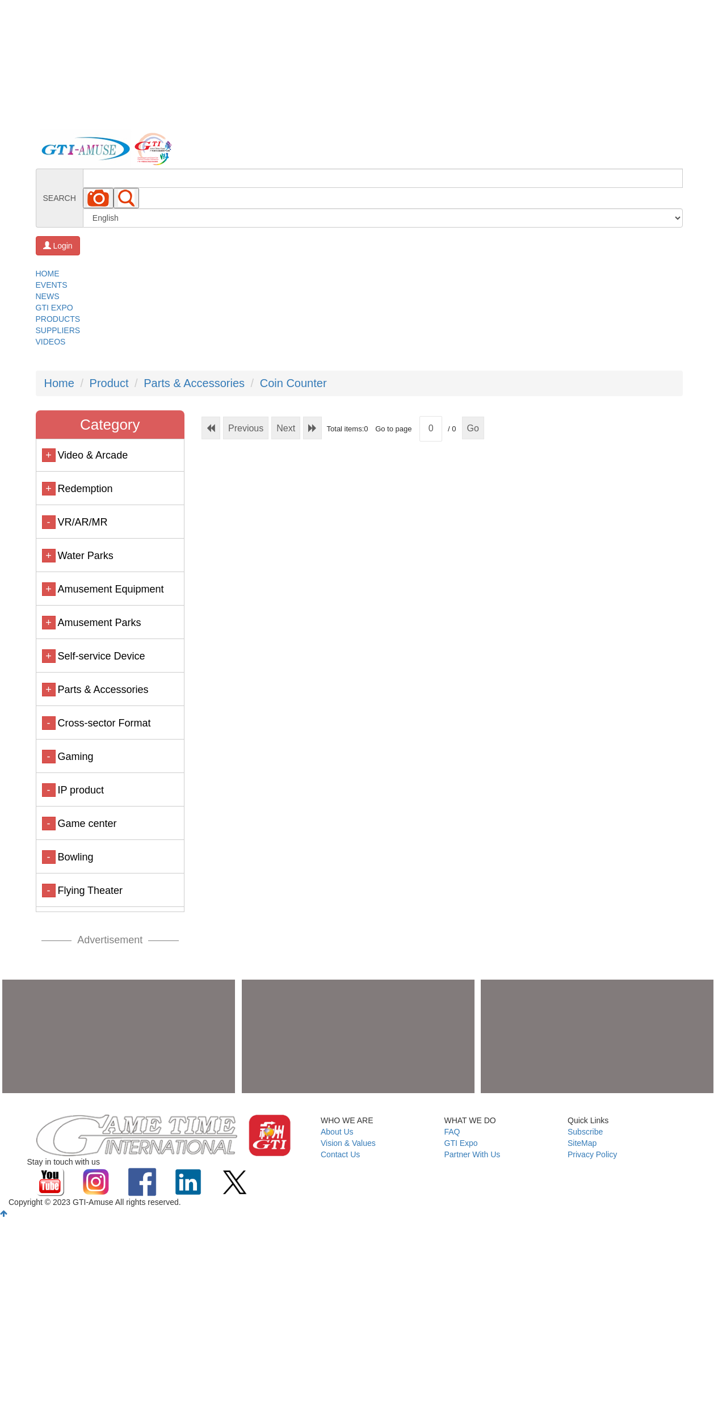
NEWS (48, 296)
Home (59, 383)
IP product (80, 790)
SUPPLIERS (58, 330)
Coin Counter (293, 383)
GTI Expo (461, 1143)
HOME (48, 273)
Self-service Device (101, 656)
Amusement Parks (99, 622)
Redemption (84, 488)
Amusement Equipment (110, 589)
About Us (337, 1131)
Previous (245, 428)
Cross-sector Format (103, 723)
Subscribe (585, 1131)
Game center (86, 823)
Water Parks (85, 555)
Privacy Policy (592, 1154)
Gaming (75, 756)
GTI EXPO (54, 307)
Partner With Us (472, 1154)
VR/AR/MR (82, 522)
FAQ (452, 1131)
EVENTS (52, 284)
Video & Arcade (92, 455)
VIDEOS (51, 341)
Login (58, 245)
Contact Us (340, 1154)
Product (109, 383)
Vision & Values (348, 1143)
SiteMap (582, 1143)
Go (473, 428)
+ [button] (48, 455)
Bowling (75, 857)
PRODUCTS (58, 319)
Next (285, 428)
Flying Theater (90, 890)
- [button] (49, 522)
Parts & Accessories (194, 383)
